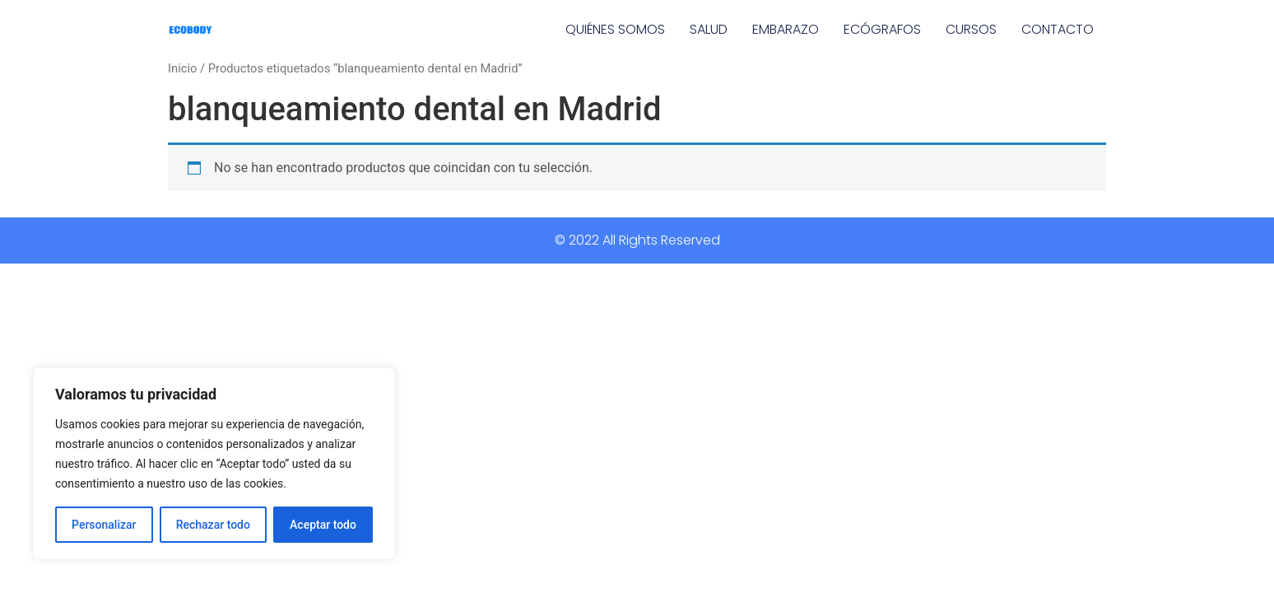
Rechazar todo (213, 524)
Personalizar (104, 524)
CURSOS (971, 29)
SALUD (709, 29)
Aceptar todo (323, 524)
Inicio (182, 68)
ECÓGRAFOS (882, 29)
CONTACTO (1057, 29)
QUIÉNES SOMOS (615, 29)
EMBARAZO (785, 29)
